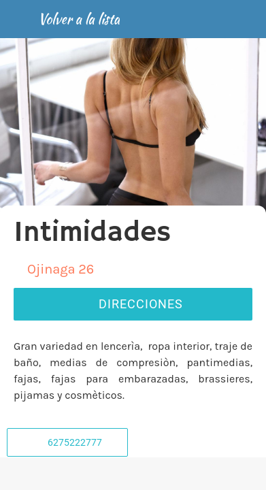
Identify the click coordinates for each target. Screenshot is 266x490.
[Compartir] (132, 473)
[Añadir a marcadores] (214, 473)
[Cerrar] (19, 19)
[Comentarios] (51, 473)
